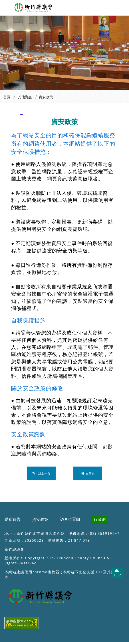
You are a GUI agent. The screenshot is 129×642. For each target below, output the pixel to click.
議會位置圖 (70, 519)
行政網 (100, 519)
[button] (6, 7)
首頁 (6, 97)
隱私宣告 (12, 519)
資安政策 (46, 97)
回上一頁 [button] (43, 473)
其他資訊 (25, 97)
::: (21, 115)
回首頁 (90, 473)
